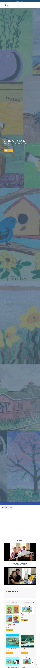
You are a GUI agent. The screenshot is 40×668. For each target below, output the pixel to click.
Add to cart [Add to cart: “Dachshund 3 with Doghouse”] (9, 630)
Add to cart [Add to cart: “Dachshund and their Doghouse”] (24, 620)
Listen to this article (7, 507)
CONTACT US (8, 150)
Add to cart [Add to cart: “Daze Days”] (24, 653)
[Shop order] (29, 602)
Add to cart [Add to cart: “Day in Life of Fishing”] (9, 653)
